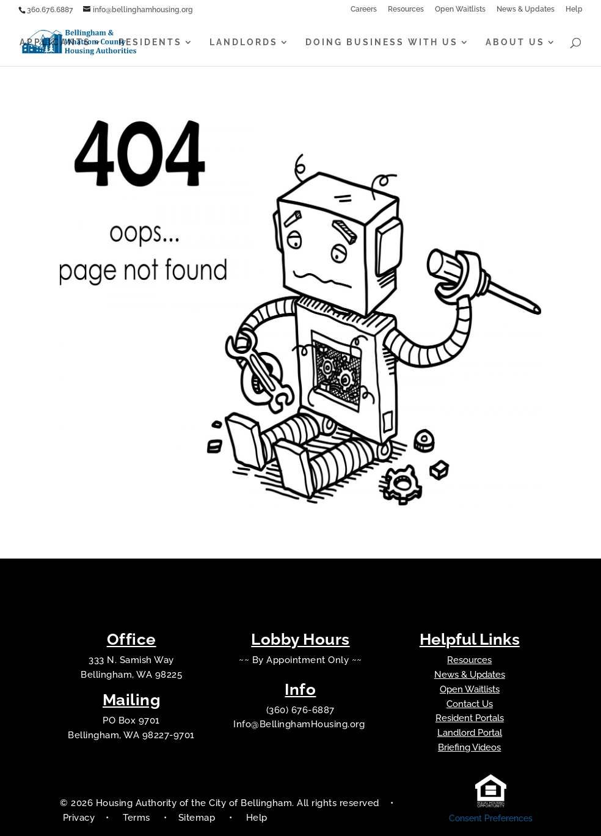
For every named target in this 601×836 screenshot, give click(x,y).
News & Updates (526, 9)
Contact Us (469, 704)
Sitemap (198, 817)
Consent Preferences (491, 818)
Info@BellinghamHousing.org (300, 724)
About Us (515, 42)
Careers (364, 9)
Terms (136, 817)
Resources (406, 9)
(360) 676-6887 (300, 710)
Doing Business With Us (381, 42)
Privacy (79, 817)
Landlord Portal (469, 732)
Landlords (243, 42)
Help (574, 9)
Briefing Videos (469, 747)
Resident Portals (469, 718)
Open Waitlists (460, 9)
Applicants (55, 42)
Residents (150, 42)
